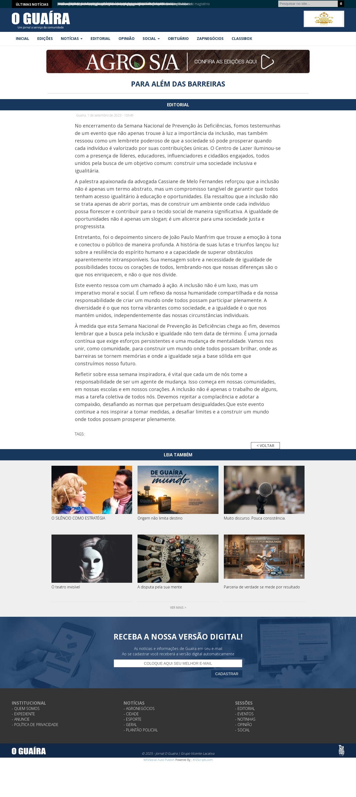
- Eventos (244, 713)
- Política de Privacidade (35, 724)
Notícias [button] (72, 38)
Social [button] (151, 38)
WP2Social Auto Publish (159, 760)
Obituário (178, 38)
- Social (242, 729)
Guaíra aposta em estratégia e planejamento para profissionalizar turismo (109, 4)
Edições (45, 38)
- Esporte (133, 719)
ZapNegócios (210, 38)
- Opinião (243, 724)
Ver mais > (178, 607)
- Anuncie (21, 719)
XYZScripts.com (203, 760)
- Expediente (23, 713)
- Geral (130, 724)
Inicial (22, 38)
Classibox (242, 38)
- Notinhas (245, 719)
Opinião (126, 38)
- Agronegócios (139, 708)
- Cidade (131, 713)
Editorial (100, 38)
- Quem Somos (26, 708)
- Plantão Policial (141, 729)
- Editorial (245, 708)
